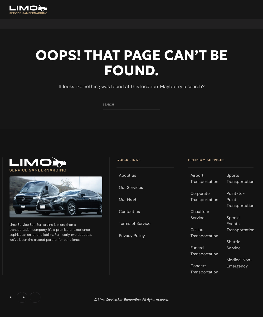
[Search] (131, 105)
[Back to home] (28, 9)
